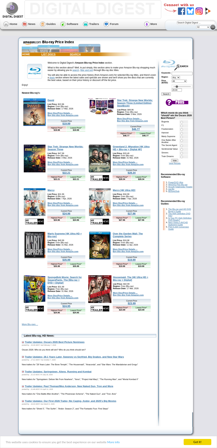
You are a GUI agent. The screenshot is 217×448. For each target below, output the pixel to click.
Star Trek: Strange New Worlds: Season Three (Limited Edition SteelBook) (135, 103)
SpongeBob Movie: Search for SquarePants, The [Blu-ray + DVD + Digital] (65, 280)
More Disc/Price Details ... (60, 113)
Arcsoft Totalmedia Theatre (180, 187)
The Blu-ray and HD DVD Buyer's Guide (179, 210)
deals (52, 77)
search (75, 70)
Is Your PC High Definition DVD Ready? (180, 219)
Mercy (51, 190)
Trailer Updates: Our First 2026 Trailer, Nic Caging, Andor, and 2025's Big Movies (70, 401)
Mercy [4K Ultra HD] (124, 190)
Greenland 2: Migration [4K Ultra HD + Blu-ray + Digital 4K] (131, 148)
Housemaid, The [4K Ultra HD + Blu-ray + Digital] (130, 278)
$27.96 (132, 213)
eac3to (171, 189)
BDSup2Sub (173, 191)
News (28, 23)
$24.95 (66, 306)
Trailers (91, 23)
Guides (48, 23)
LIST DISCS (48, 54)
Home (10, 23)
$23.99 (132, 303)
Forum (111, 23)
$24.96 (66, 213)
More (150, 23)
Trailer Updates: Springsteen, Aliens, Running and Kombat (58, 371)
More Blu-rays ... (30, 324)
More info (113, 442)
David (51, 100)
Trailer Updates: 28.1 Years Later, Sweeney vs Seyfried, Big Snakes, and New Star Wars (74, 356)
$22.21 (66, 172)
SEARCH (75, 54)
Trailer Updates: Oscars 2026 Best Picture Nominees (55, 342)
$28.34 (132, 172)
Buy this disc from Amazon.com (63, 115)
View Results (175, 163)
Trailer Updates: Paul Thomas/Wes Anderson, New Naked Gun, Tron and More (69, 386)
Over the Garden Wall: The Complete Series (128, 235)
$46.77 (136, 129)
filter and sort (86, 70)
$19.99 (66, 123)
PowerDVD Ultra (175, 182)
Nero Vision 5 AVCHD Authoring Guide (178, 223)
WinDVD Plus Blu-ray (178, 184)
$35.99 (66, 259)
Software (69, 23)
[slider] (177, 86)
